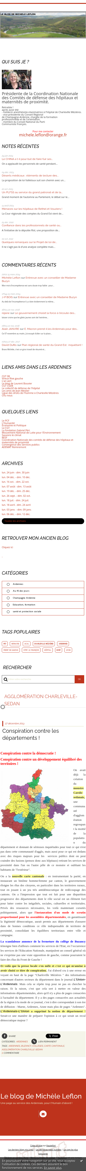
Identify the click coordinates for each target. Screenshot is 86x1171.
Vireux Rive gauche (12, 378)
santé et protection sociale (27, 611)
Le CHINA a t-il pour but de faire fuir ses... (27, 159)
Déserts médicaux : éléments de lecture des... (30, 175)
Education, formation (24, 604)
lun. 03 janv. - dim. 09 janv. (17, 509)
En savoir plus (52, 1168)
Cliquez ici (7, 547)
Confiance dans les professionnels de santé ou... (31, 225)
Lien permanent (44, 1041)
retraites (15, 643)
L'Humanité (8, 423)
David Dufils (9, 345)
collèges (37, 1046)
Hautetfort (51, 1145)
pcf (4, 643)
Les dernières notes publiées (48, 1149)
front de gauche (10, 649)
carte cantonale (54, 1046)
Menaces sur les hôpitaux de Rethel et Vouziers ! (32, 208)
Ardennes (18, 584)
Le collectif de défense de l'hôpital (21, 388)
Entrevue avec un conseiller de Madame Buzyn (47, 297)
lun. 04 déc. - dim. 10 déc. (16, 477)
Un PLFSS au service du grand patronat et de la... (32, 192)
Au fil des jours (21, 590)
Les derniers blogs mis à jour (21, 1149)
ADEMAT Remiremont (14, 447)
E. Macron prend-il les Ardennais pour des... (51, 328)
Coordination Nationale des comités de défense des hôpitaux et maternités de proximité (37, 441)
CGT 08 (6, 376)
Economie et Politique (14, 425)
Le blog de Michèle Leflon (41, 1096)
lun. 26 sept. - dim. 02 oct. (16, 495)
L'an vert (6, 381)
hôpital (47, 649)
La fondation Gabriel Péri (16, 430)
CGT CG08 (7, 385)
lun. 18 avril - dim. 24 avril (16, 505)
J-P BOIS (7, 297)
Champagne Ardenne (24, 597)
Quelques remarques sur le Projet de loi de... (29, 242)
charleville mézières (43, 643)
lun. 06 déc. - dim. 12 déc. (16, 514)
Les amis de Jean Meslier (15, 390)
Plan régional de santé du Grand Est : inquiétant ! (52, 345)
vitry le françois (31, 649)
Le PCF (5, 420)
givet (58, 649)
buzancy (26, 1046)
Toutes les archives (15, 521)
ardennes (63, 643)
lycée (68, 649)
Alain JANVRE (10, 328)
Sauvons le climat (11, 435)
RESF (4, 437)
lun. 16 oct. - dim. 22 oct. (15, 481)
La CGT (6, 427)
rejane (6, 313)
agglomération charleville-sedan (22, 1049)
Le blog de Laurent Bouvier (17, 383)
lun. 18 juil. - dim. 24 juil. (15, 500)
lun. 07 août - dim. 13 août (16, 486)
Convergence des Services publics (21, 444)
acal (26, 643)
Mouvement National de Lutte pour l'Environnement (31, 432)
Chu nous (7, 395)
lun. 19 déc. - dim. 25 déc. (16, 491)
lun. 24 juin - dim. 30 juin (15, 472)
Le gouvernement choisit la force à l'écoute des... (45, 313)
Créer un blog (36, 1145)
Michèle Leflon (11, 277)
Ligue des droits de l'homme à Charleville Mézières (30, 393)
